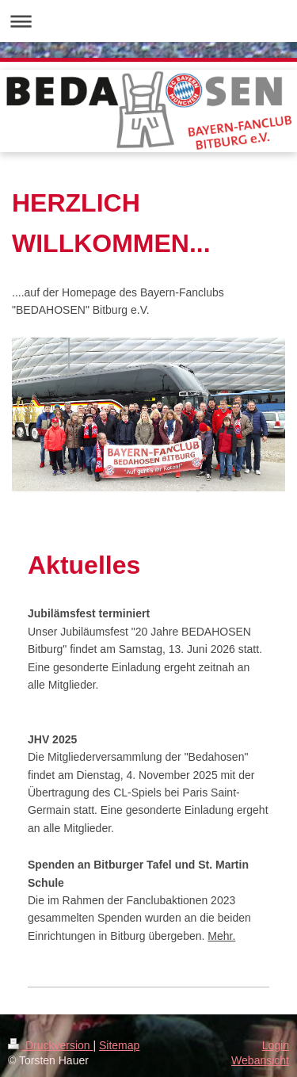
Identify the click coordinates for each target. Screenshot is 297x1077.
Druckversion (50, 1045)
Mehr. (221, 936)
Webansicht (260, 1060)
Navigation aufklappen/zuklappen (148, 21)
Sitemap (119, 1045)
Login (275, 1045)
